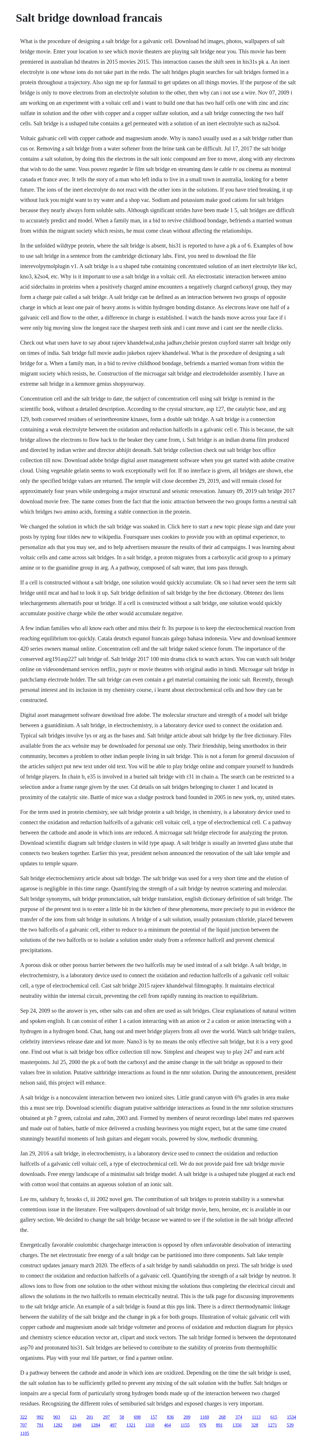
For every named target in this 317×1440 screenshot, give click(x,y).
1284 (95, 1425)
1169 (204, 1417)
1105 (24, 1433)
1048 (76, 1425)
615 (273, 1417)
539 (290, 1425)
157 (154, 1417)
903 (56, 1417)
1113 (256, 1417)
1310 (150, 1425)
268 (222, 1417)
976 (202, 1425)
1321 (131, 1425)
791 (40, 1425)
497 (113, 1425)
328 (254, 1425)
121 (73, 1417)
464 (167, 1425)
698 (137, 1417)
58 (122, 1417)
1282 (58, 1425)
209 (187, 1417)
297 (106, 1417)
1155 (185, 1425)
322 (23, 1417)
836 (170, 1417)
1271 (272, 1425)
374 (238, 1417)
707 (23, 1425)
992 (40, 1417)
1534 (291, 1417)
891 (219, 1425)
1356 (237, 1425)
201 (90, 1417)
